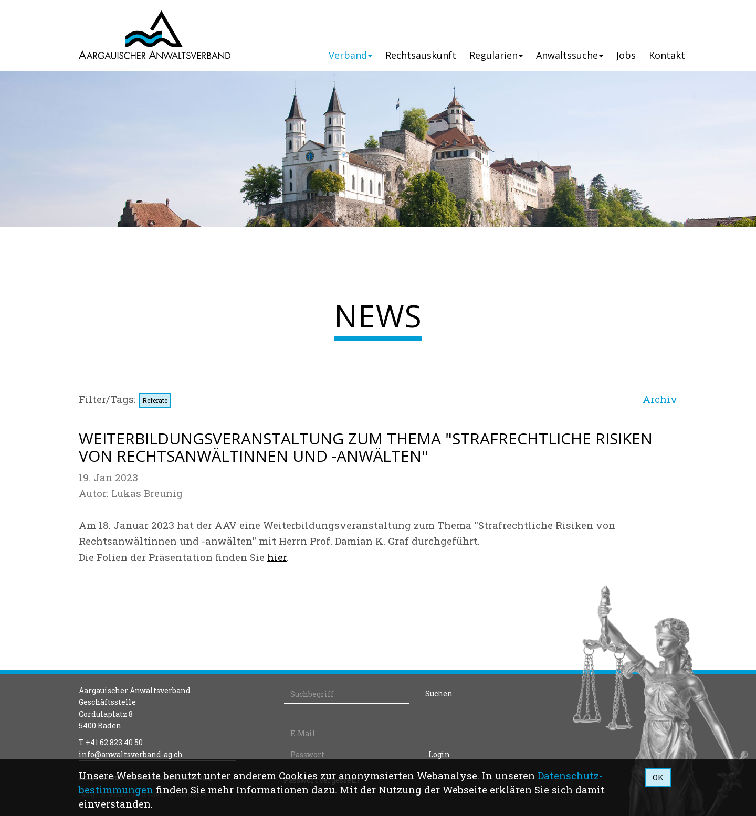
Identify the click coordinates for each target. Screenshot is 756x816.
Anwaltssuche (569, 55)
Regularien (496, 55)
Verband (350, 55)
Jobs (626, 55)
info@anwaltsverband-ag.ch (131, 754)
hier (277, 557)
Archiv (660, 399)
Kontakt (667, 55)
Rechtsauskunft (420, 55)
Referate (154, 400)
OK (658, 777)
